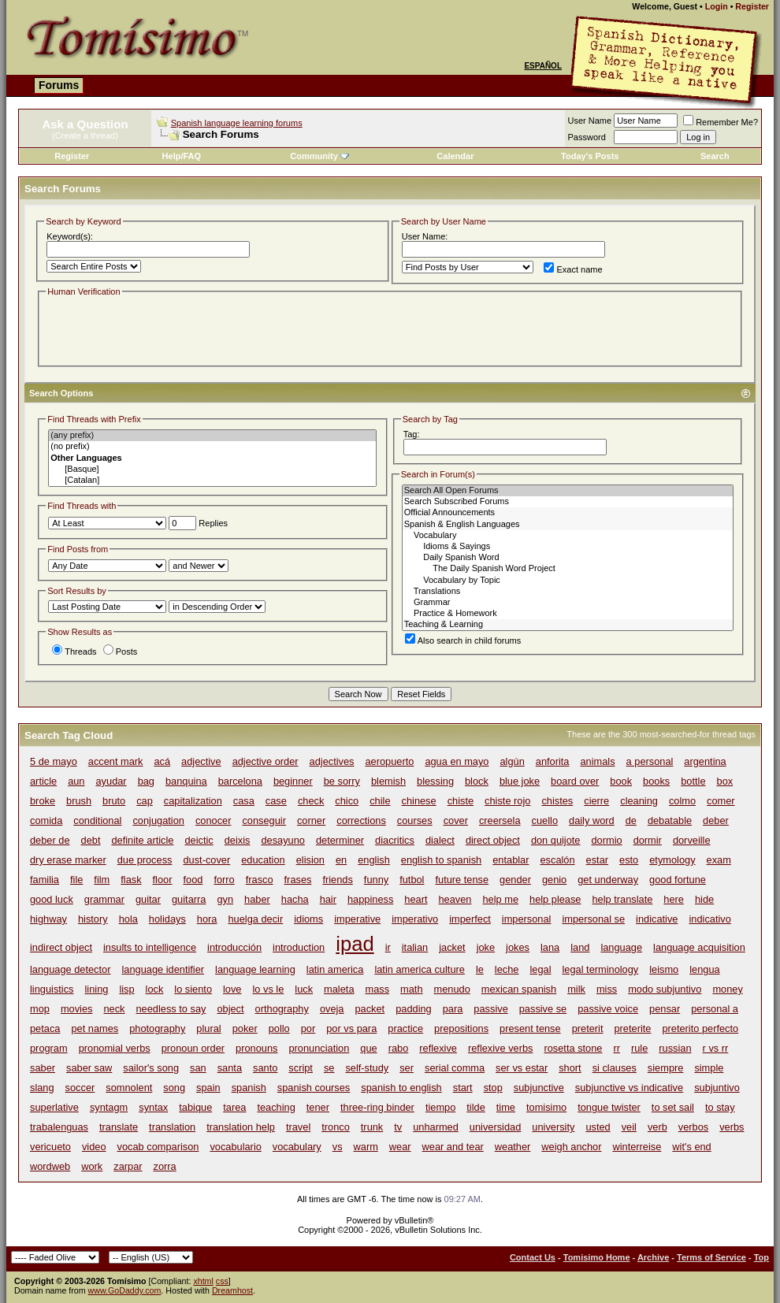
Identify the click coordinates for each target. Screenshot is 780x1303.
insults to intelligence (149, 947)
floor (163, 879)
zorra (165, 1166)
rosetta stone (573, 1048)
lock (155, 989)
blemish (388, 781)
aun (76, 781)
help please (555, 899)
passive (490, 1009)
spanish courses (313, 1087)
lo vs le (268, 989)
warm (366, 1147)
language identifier (162, 969)
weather (513, 1147)
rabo (398, 1048)
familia (44, 879)
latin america (335, 969)
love (232, 989)
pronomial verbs (114, 1048)
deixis (238, 840)
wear (400, 1147)
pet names (94, 1028)
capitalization (193, 801)
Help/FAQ (182, 156)
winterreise (636, 1147)
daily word (592, 820)
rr (616, 1048)
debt (91, 840)
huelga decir (255, 919)
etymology (672, 860)
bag (146, 781)
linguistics (51, 989)
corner (311, 820)
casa (243, 801)
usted (597, 1127)
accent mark (115, 761)
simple (708, 1068)
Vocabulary (568, 535)
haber (257, 899)
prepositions (461, 1028)
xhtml (203, 1281)
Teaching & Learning (568, 624)
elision (310, 860)
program (49, 1048)
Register (752, 6)
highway (48, 919)
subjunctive (539, 1087)
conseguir (264, 820)
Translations (568, 591)
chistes (557, 801)
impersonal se (593, 919)
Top (761, 1257)
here (673, 899)
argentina (705, 761)
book (621, 781)
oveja (332, 1009)
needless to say (171, 1009)
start (463, 1087)
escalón (557, 860)
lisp (126, 989)
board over (575, 781)
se (329, 1068)
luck (304, 989)
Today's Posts (589, 156)
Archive (653, 1257)
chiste (461, 801)
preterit (588, 1028)
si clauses (614, 1068)
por (308, 1028)
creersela (500, 820)
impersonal (527, 919)
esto (628, 860)
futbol (411, 879)
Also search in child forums (463, 640)
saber (42, 1068)
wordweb (50, 1166)
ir (388, 947)
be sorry (342, 781)
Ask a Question (85, 124)
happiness (370, 899)
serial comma (455, 1068)
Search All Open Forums (568, 490)
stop (493, 1087)
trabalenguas (59, 1127)
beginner (293, 781)
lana (549, 947)
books (656, 781)
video (94, 1147)
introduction (299, 947)
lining (96, 989)
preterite (632, 1028)
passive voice (608, 1009)
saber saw (89, 1068)
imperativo (415, 919)
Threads (74, 651)
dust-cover (206, 860)
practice (405, 1028)
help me (500, 899)
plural (208, 1028)
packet (369, 1009)
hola (128, 919)
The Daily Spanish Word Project (568, 568)
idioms (308, 919)
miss (606, 989)
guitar (148, 899)
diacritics (394, 840)
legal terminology (601, 969)
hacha (295, 899)
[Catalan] (212, 480)
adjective (201, 761)
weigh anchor (571, 1147)
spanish (249, 1087)
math (411, 989)
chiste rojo (507, 801)
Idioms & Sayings (568, 546)
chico (346, 801)
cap (144, 801)
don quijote (556, 840)
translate (118, 1127)
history (93, 919)
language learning (255, 969)
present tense (530, 1028)
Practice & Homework (568, 613)
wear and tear (453, 1147)
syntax (153, 1107)
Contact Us (532, 1257)
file (76, 879)
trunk (372, 1127)
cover (456, 820)
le (480, 969)
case (276, 801)
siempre (666, 1068)
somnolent (129, 1087)
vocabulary (297, 1147)
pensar (664, 1009)
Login (716, 6)
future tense (461, 879)
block (476, 781)
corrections (361, 820)
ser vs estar (522, 1068)
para (453, 1009)
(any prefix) (212, 435)
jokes (517, 947)
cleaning (639, 801)
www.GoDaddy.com (125, 1290)
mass (378, 989)
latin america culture (419, 969)
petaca (45, 1028)
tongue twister (609, 1107)
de (631, 820)
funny (376, 879)
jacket (452, 947)
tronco (335, 1127)
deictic (198, 840)
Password (587, 137)
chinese (419, 801)
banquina (186, 781)
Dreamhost (232, 1290)
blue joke (520, 781)
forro (224, 879)
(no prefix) (212, 446)
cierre (596, 801)
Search (715, 156)
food (192, 879)
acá (162, 761)
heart (415, 899)
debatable (670, 820)
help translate (622, 899)
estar (597, 860)
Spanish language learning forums (237, 123)
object (230, 1009)
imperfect (470, 919)
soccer (80, 1087)
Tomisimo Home (596, 1257)
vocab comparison (158, 1147)
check (311, 801)
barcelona (240, 781)
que (368, 1048)
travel (298, 1127)
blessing (435, 781)
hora (207, 919)
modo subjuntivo (664, 989)
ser (406, 1068)
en (341, 860)
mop (40, 1009)
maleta (339, 989)
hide (704, 899)
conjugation (158, 820)
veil (629, 1127)
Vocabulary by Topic (568, 580)
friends (337, 879)
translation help (240, 1127)
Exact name (573, 269)
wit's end (691, 1147)
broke (42, 801)
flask (131, 879)
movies (77, 1009)
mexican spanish (518, 989)
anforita (553, 761)
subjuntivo (717, 1087)
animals (597, 761)
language (621, 947)
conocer (213, 820)
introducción (234, 947)
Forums (59, 85)
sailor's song (151, 1068)
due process (145, 860)
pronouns (256, 1048)
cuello (545, 820)
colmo (682, 801)
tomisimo (546, 1107)
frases (298, 879)
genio (554, 879)
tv (398, 1127)
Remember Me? (720, 122)
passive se (542, 1009)
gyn (225, 899)
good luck (51, 899)
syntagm (109, 1107)
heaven (455, 899)
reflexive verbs (500, 1048)
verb (657, 1127)
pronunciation (318, 1048)
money (727, 989)
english (374, 860)
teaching (276, 1107)
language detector (70, 969)
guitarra (189, 899)
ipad (354, 944)
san (198, 1068)
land (579, 947)
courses (415, 820)
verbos (693, 1127)
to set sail (673, 1107)
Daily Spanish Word (568, 557)
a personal (650, 761)
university (553, 1127)
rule (639, 1048)
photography (157, 1028)
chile (380, 801)
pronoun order (193, 1048)
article (43, 781)
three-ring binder (377, 1107)
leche (507, 969)
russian (675, 1048)
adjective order (265, 761)
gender (515, 879)
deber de (50, 840)
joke (486, 947)
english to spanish (441, 860)
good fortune (677, 879)
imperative (357, 919)
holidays (167, 919)
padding (414, 1009)
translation (172, 1127)
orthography (282, 1009)
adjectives (332, 761)
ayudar (111, 781)
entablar (510, 860)
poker (245, 1028)
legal (540, 969)
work (91, 1166)
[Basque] (212, 469)
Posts (120, 651)
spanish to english (401, 1087)
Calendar (455, 156)
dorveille (692, 840)
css (222, 1281)
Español (543, 65)
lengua (704, 969)
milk (576, 989)
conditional (97, 820)
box (725, 781)
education (263, 860)
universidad (495, 1127)
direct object (493, 840)
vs (337, 1147)
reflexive (438, 1048)
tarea (234, 1107)
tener (317, 1107)
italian (415, 947)
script (300, 1068)
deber (716, 820)
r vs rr (716, 1048)
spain (208, 1087)
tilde (475, 1107)
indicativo (709, 919)
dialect (440, 840)
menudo (452, 989)
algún (512, 761)
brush (78, 801)
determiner (340, 840)
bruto (113, 801)
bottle (693, 781)
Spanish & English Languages (568, 524)
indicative (657, 919)
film (102, 879)
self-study (366, 1068)
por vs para (351, 1028)
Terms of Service (711, 1257)
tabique (195, 1107)
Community (319, 156)
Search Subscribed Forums (568, 501)
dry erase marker (68, 860)
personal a (714, 1009)
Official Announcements (568, 512)
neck (113, 1009)
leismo (663, 969)
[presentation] (165, 330)
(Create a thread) (85, 135)
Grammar (568, 602)
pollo (279, 1028)
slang (42, 1087)
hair (328, 899)
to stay (720, 1107)
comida (46, 820)
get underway (608, 879)
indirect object (61, 947)
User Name (590, 120)
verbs (731, 1127)
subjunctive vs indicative (629, 1087)
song (174, 1087)
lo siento (193, 989)
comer (721, 801)
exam (719, 860)
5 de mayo (53, 761)
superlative (54, 1107)
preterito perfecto (700, 1028)
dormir (647, 840)
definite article (142, 840)
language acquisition (699, 947)
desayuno (283, 840)
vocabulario (235, 1147)
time (505, 1107)
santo (265, 1068)
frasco (259, 879)
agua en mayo (456, 761)
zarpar (127, 1166)
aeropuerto (389, 761)
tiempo (440, 1107)
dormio (607, 840)
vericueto (50, 1147)
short (570, 1068)
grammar (104, 899)
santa (229, 1068)
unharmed (436, 1127)
